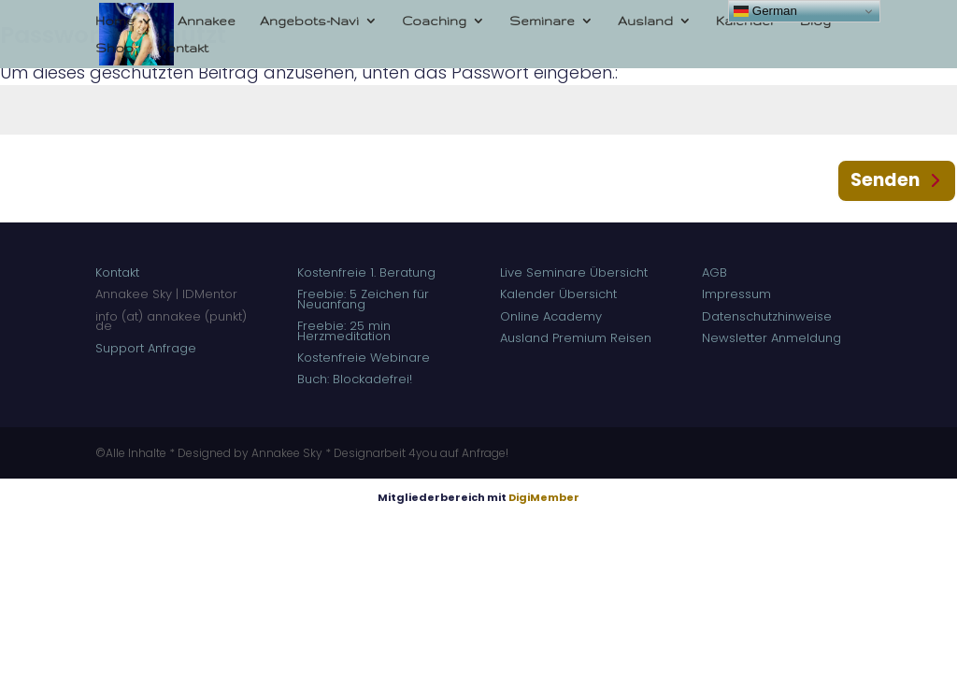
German (765, 11)
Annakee (207, 20)
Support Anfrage (145, 348)
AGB (714, 272)
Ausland (645, 20)
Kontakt (183, 47)
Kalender (746, 20)
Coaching (434, 20)
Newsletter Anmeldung (771, 338)
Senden (885, 180)
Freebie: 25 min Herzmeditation (344, 330)
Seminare (542, 20)
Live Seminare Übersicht (574, 272)
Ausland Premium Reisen (575, 338)
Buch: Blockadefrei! (354, 379)
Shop (114, 47)
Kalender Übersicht (558, 294)
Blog (815, 20)
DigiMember (543, 497)
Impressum (736, 294)
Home (115, 20)
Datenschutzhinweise (767, 316)
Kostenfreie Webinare (363, 357)
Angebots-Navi (309, 20)
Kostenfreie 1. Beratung (368, 272)
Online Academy (553, 316)
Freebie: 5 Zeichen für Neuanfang (363, 298)
